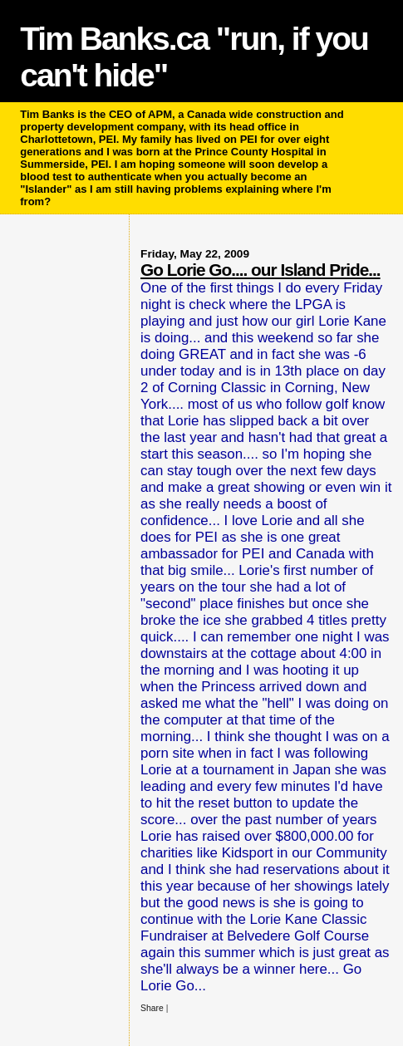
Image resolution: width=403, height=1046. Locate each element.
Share (152, 1008)
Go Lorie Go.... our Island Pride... (260, 269)
